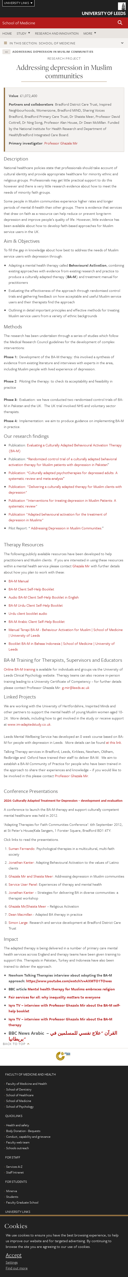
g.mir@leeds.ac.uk (75, 687)
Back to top (14, 1043)
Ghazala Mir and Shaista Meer (31, 876)
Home (7, 33)
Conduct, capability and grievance (28, 1136)
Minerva (11, 1191)
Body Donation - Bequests (23, 1130)
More (87, 33)
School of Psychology (20, 1106)
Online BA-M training (19, 669)
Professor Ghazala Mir (61, 143)
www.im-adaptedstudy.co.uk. (29, 724)
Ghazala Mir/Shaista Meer (27, 906)
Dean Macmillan (21, 914)
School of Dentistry (18, 1089)
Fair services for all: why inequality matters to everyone (54, 997)
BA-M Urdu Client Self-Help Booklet (36, 605)
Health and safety (17, 1125)
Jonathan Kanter (21, 862)
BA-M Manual (19, 581)
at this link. (114, 742)
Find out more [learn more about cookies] (17, 1268)
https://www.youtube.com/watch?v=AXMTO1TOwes (69, 980)
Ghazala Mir (81, 566)
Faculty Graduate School (22, 1202)
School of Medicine (18, 23)
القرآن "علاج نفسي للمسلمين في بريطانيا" (63, 1036)
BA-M (13, 589)
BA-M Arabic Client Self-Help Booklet (37, 621)
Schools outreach (17, 1148)
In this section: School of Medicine (42, 43)
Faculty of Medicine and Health (26, 1083)
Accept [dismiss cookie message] (14, 1255)
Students (12, 1196)
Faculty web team (18, 1142)
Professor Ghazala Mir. (72, 775)
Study (21, 33)
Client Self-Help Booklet (35, 589)
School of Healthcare (20, 1095)
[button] (120, 23)
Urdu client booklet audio (28, 613)
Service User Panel (23, 884)
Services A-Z (14, 1166)
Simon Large (18, 922)
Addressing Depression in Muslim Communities (66, 528)
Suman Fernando (22, 848)
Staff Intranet (15, 1172)
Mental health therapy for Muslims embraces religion (71, 989)
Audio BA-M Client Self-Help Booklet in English (44, 597)
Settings (12, 1262)
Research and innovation (57, 33)
